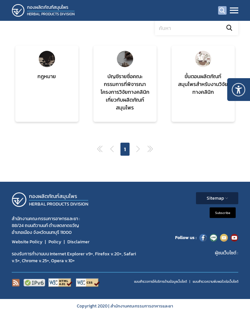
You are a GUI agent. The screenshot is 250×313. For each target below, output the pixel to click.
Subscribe (222, 212)
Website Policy (27, 241)
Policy (55, 241)
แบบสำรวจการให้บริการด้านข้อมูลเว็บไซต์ (160, 281)
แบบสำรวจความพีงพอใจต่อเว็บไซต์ (215, 281)
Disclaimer (78, 241)
